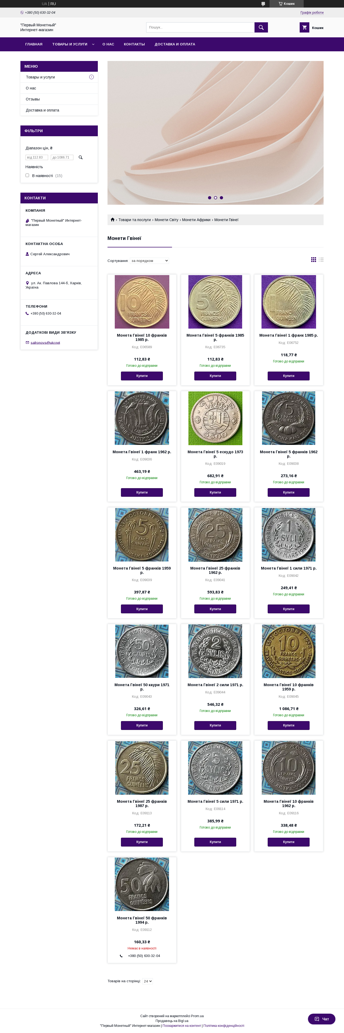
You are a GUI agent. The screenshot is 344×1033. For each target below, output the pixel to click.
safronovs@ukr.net (45, 342)
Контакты (134, 44)
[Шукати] (261, 27)
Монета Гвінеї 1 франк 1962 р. (142, 452)
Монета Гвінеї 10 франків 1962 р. (289, 803)
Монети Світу (166, 220)
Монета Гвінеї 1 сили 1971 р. (289, 568)
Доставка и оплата (175, 44)
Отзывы (33, 99)
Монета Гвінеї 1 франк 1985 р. (288, 335)
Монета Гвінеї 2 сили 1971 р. (215, 685)
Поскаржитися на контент (182, 1026)
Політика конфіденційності (223, 1026)
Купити (142, 376)
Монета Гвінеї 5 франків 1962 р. (288, 454)
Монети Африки (196, 220)
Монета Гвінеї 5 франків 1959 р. (142, 570)
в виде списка (321, 261)
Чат (321, 1019)
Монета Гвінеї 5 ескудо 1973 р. (215, 454)
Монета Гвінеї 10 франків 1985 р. (142, 337)
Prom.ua (197, 1016)
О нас (108, 44)
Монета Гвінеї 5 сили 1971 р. (215, 801)
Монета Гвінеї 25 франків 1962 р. (215, 570)
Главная (33, 44)
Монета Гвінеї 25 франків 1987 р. (142, 803)
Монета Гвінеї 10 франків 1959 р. (289, 687)
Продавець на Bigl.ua (172, 1021)
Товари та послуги (134, 220)
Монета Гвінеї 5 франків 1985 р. (215, 337)
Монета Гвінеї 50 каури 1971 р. (141, 687)
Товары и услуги (69, 44)
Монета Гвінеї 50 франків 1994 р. (142, 920)
